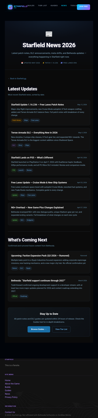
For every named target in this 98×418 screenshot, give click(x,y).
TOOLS (73, 5)
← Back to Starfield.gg (17, 79)
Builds (7, 387)
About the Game (12, 383)
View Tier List (61, 329)
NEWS (64, 5)
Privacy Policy (11, 397)
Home (7, 380)
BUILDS (31, 5)
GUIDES (54, 5)
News (7, 394)
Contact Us (10, 412)
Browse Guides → (39, 329)
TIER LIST (42, 5)
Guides (8, 390)
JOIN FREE (83, 6)
